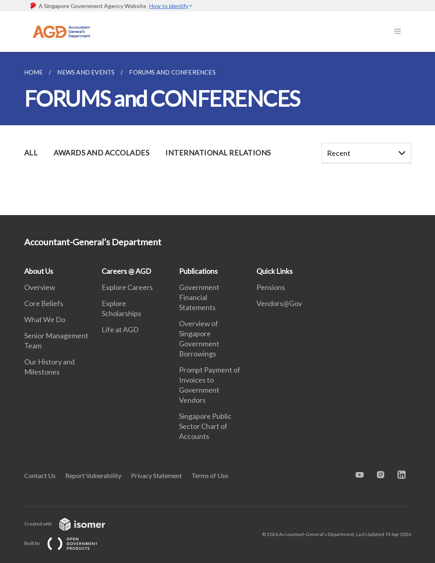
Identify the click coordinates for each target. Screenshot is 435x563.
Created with (71, 524)
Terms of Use (209, 475)
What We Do (44, 319)
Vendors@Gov (279, 303)
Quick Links (274, 271)
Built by (67, 543)
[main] (217, 133)
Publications (198, 271)
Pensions (270, 287)
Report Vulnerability (93, 475)
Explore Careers (127, 287)
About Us (38, 271)
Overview (39, 287)
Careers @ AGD (126, 271)
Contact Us (40, 475)
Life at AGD (120, 329)
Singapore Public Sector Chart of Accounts (205, 426)
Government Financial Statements (199, 297)
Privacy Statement (156, 475)
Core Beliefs (43, 303)
